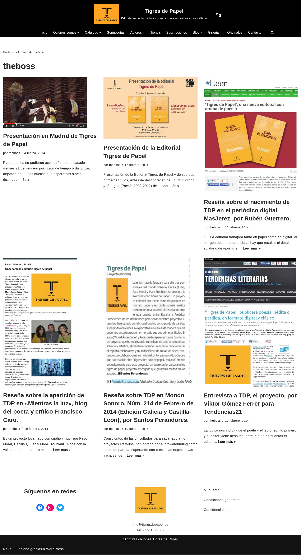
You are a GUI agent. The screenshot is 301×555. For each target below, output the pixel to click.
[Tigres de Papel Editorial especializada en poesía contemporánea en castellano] (150, 14)
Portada (8, 52)
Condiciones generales (222, 500)
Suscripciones (176, 32)
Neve (7, 549)
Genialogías (115, 32)
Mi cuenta (211, 490)
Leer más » (21, 180)
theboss (14, 153)
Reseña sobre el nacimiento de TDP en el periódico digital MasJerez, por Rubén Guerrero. (247, 210)
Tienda (155, 32)
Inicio (43, 32)
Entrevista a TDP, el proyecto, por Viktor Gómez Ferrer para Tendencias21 (250, 403)
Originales (235, 32)
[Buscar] (272, 32)
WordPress (55, 549)
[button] (78, 32)
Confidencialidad (217, 510)
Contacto (255, 32)
